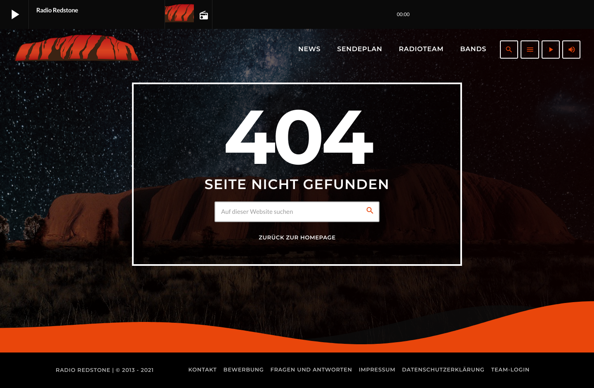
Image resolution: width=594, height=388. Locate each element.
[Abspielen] (551, 49)
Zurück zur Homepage (297, 237)
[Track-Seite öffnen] (203, 14)
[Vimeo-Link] (76, 49)
